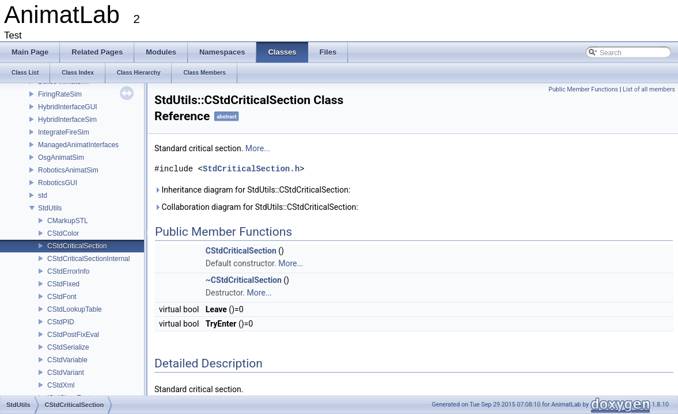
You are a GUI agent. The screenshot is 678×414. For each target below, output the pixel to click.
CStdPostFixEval (73, 335)
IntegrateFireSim (63, 132)
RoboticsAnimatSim (68, 170)
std (42, 195)
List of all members (649, 89)
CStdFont (62, 297)
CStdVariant (65, 373)
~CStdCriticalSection (244, 280)
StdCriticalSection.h (251, 168)
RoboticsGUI (57, 183)
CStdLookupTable (74, 309)
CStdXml (60, 385)
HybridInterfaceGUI (67, 107)
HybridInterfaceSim (67, 120)
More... (257, 148)
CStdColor (63, 233)
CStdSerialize (68, 347)
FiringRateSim (60, 94)
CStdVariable (67, 360)
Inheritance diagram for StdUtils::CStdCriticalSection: (252, 189)
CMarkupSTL (67, 221)
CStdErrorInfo (68, 271)
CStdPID (60, 322)
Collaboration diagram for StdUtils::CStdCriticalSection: (256, 207)
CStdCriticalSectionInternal (88, 259)
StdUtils (50, 208)
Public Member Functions (583, 89)
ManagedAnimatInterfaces (78, 145)
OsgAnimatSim (61, 158)
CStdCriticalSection (77, 246)
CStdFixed (63, 284)
